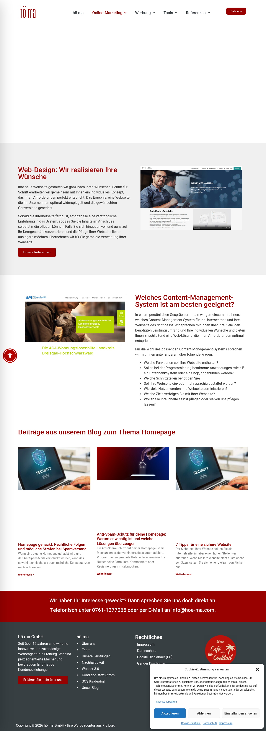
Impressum (225, 723)
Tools (170, 12)
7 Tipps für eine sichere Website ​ (204, 544)
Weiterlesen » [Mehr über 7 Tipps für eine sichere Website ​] (183, 574)
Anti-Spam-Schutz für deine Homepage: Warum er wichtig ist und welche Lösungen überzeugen (131, 539)
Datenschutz (210, 723)
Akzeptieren (170, 713)
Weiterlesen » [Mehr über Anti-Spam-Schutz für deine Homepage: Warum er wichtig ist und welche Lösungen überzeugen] (105, 573)
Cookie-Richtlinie (191, 723)
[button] (257, 669)
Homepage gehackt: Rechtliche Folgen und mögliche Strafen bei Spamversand (52, 546)
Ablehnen (204, 713)
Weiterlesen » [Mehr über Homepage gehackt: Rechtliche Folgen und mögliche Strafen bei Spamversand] (26, 574)
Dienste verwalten (166, 701)
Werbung (145, 12)
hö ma (78, 12)
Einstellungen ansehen (240, 713)
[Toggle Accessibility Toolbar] (10, 355)
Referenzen (198, 12)
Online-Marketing (109, 12)
